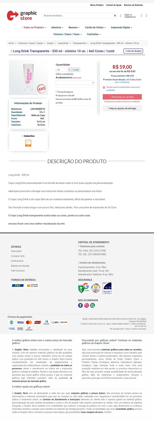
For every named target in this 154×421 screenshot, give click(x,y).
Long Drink (63, 43)
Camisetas (94, 34)
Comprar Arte (18, 256)
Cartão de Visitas (95, 27)
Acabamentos (68, 77)
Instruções (16, 251)
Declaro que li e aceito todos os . (123, 88)
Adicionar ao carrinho (122, 96)
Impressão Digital (121, 27)
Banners (74, 27)
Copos (50, 43)
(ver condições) (122, 82)
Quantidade (63, 64)
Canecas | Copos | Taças (67, 34)
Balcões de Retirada (133, 5)
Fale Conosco (18, 270)
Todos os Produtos (34, 27)
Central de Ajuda (114, 5)
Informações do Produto (28, 103)
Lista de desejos (133, 51)
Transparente (79, 43)
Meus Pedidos (97, 5)
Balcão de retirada (20, 265)
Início (11, 43)
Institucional (17, 261)
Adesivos (57, 27)
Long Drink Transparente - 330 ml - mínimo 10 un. (114, 43)
